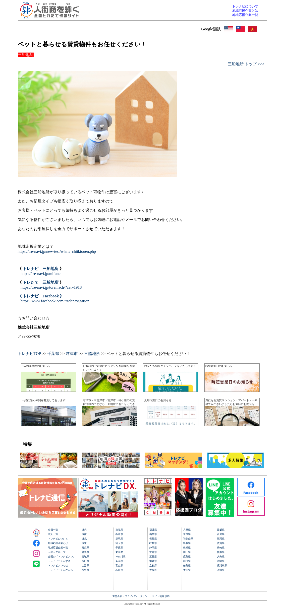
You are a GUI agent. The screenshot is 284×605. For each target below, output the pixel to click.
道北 (84, 538)
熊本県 (221, 552)
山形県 (85, 565)
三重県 (153, 556)
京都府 (153, 565)
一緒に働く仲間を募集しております (43, 400)
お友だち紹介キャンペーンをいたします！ (170, 365)
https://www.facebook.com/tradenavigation (55, 301)
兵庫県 (187, 529)
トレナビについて (58, 538)
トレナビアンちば (58, 565)
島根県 (187, 547)
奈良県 (187, 534)
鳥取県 (187, 543)
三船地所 (92, 353)
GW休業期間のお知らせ (36, 365)
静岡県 (153, 547)
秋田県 (85, 561)
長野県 (153, 538)
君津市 (72, 353)
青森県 (85, 547)
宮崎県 (221, 561)
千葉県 (53, 353)
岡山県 (187, 552)
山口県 (187, 561)
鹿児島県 (222, 565)
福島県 (85, 570)
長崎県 (221, 547)
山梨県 (153, 534)
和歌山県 (188, 538)
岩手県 (85, 552)
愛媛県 (221, 529)
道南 (84, 534)
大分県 (221, 556)
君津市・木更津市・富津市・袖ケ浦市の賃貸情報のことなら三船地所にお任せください (109, 404)
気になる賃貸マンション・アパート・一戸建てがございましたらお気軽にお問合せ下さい (231, 404)
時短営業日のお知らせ (219, 365)
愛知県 (153, 552)
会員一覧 (53, 529)
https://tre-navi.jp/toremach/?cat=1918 (51, 287)
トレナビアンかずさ (59, 561)
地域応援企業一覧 (58, 547)
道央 (84, 529)
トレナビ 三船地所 (40, 269)
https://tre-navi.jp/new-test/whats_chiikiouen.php (57, 251)
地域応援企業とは (58, 543)
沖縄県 (221, 570)
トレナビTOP (29, 353)
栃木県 (119, 534)
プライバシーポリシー (137, 596)
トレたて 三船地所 (40, 282)
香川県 (187, 570)
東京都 (119, 552)
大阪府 (153, 570)
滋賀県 (153, 561)
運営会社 (117, 596)
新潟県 (119, 561)
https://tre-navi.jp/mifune (40, 273)
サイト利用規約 (161, 596)
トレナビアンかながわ (60, 570)
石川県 (119, 570)
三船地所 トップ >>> (246, 64)
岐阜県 (153, 543)
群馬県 (119, 538)
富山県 (119, 565)
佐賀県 (221, 543)
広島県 (187, 556)
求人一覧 (53, 534)
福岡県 (221, 538)
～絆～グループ (56, 552)
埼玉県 (119, 543)
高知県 (221, 534)
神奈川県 (120, 556)
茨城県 (119, 529)
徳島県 (187, 565)
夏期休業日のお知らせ (157, 400)
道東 (84, 543)
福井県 (153, 529)
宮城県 (85, 556)
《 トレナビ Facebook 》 (41, 296)
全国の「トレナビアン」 (61, 556)
